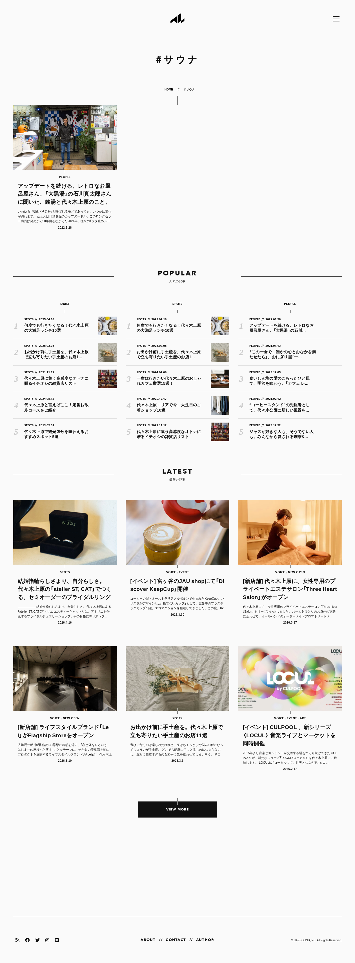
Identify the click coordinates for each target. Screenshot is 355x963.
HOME (169, 89)
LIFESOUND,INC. (305, 940)
